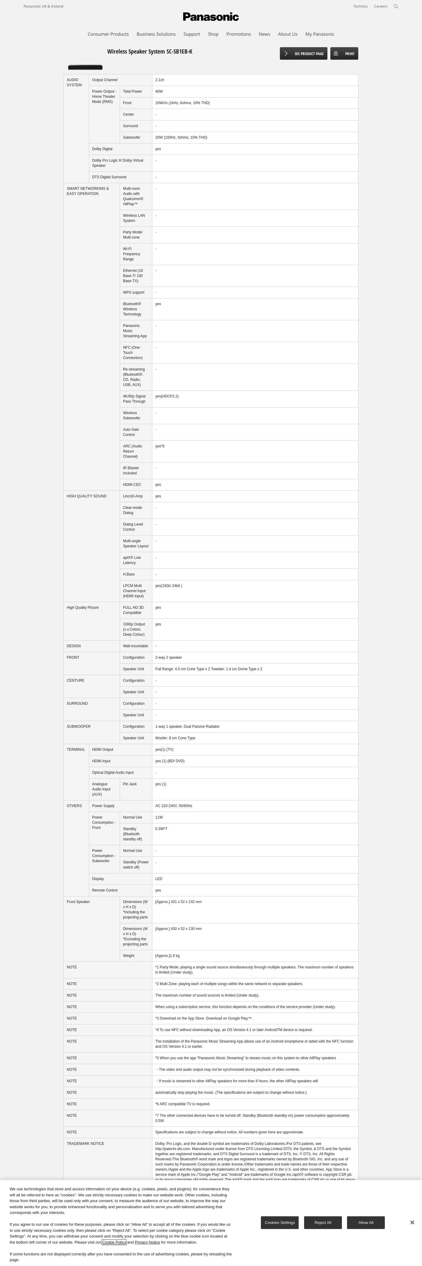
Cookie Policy (114, 1242)
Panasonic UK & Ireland (43, 6)
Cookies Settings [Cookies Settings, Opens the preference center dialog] (280, 1222)
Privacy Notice (147, 1242)
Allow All (366, 1222)
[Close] (412, 1222)
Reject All (323, 1222)
